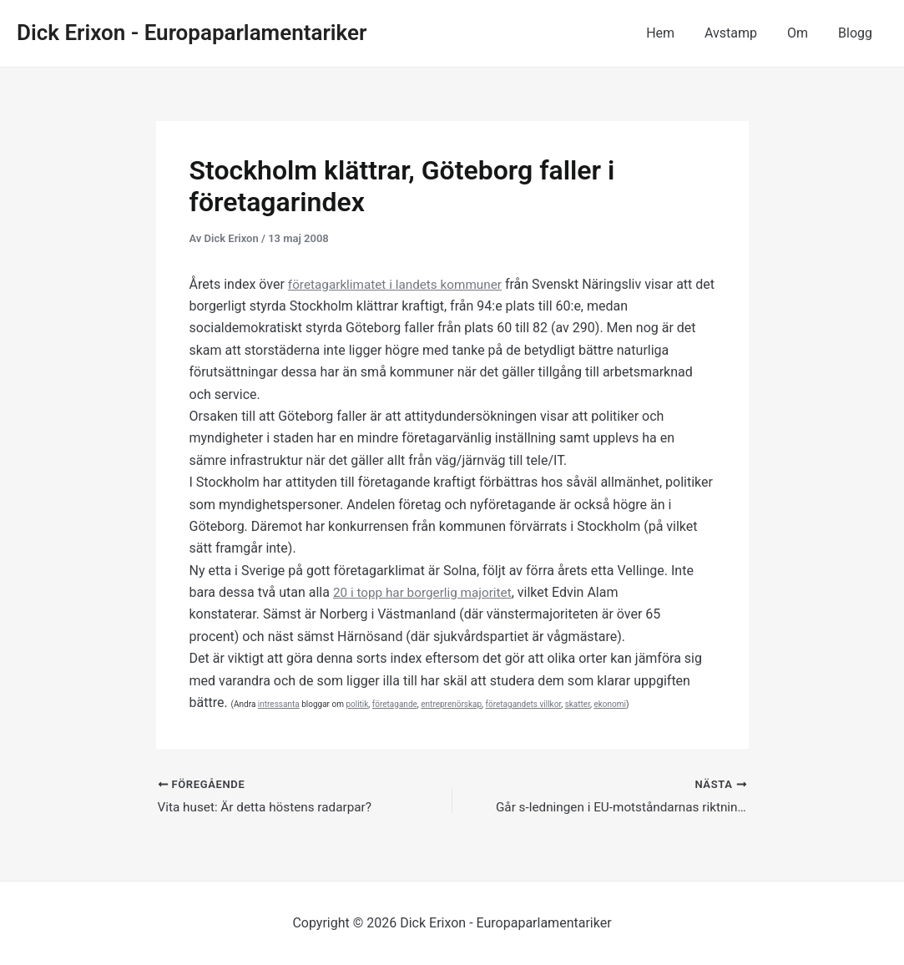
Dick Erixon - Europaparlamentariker (191, 32)
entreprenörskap (451, 704)
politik (357, 704)
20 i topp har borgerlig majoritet (426, 592)
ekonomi (609, 704)
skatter (577, 704)
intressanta (279, 704)
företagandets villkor (524, 704)
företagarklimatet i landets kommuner (400, 284)
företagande (394, 704)
